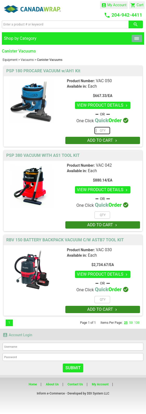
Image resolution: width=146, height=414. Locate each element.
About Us (52, 384)
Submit (72, 367)
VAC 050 (104, 80)
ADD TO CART (102, 140)
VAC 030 (104, 249)
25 (126, 323)
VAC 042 (104, 165)
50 (131, 323)
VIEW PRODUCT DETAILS (103, 105)
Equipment (10, 60)
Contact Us (75, 384)
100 (136, 323)
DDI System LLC (98, 393)
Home (33, 384)
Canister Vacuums (49, 60)
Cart (136, 5)
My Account (114, 5)
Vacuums (27, 60)
